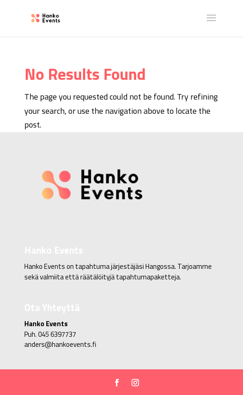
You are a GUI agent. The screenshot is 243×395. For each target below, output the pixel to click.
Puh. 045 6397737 (50, 334)
